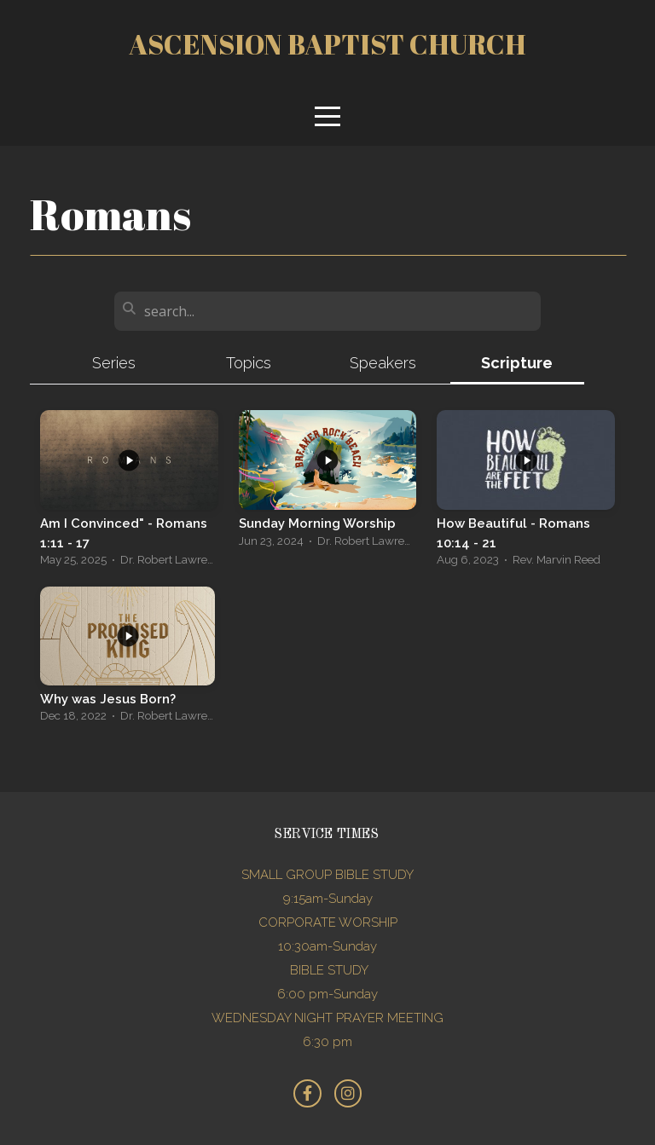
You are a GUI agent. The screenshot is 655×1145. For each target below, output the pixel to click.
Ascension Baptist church (327, 44)
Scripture (517, 363)
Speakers (383, 363)
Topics (248, 363)
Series (114, 363)
